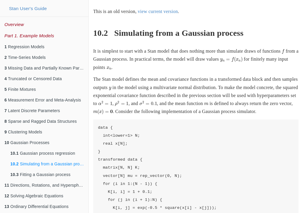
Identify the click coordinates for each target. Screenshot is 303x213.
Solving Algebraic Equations (33, 195)
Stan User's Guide (28, 8)
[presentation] (283, 51)
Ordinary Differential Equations (36, 206)
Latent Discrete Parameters (32, 110)
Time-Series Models (25, 57)
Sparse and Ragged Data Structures (40, 121)
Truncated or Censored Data (33, 78)
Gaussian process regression (42, 153)
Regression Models (24, 46)
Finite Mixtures (20, 89)
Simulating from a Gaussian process (49, 164)
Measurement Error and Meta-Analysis (42, 100)
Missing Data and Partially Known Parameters (46, 68)
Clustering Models (23, 132)
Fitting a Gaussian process (40, 174)
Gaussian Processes (26, 142)
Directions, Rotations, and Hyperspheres (45, 185)
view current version (158, 11)
